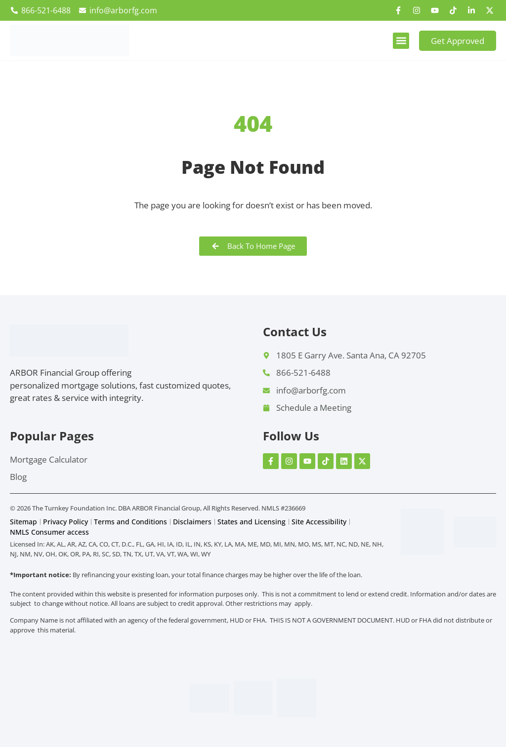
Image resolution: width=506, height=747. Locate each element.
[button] (401, 41)
